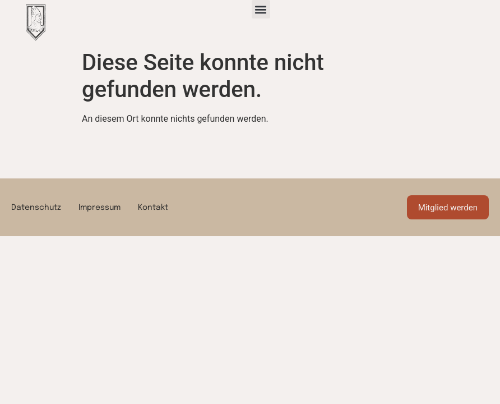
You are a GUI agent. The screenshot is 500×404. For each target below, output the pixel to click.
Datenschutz (36, 208)
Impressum (99, 208)
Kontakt (153, 208)
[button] (261, 9)
